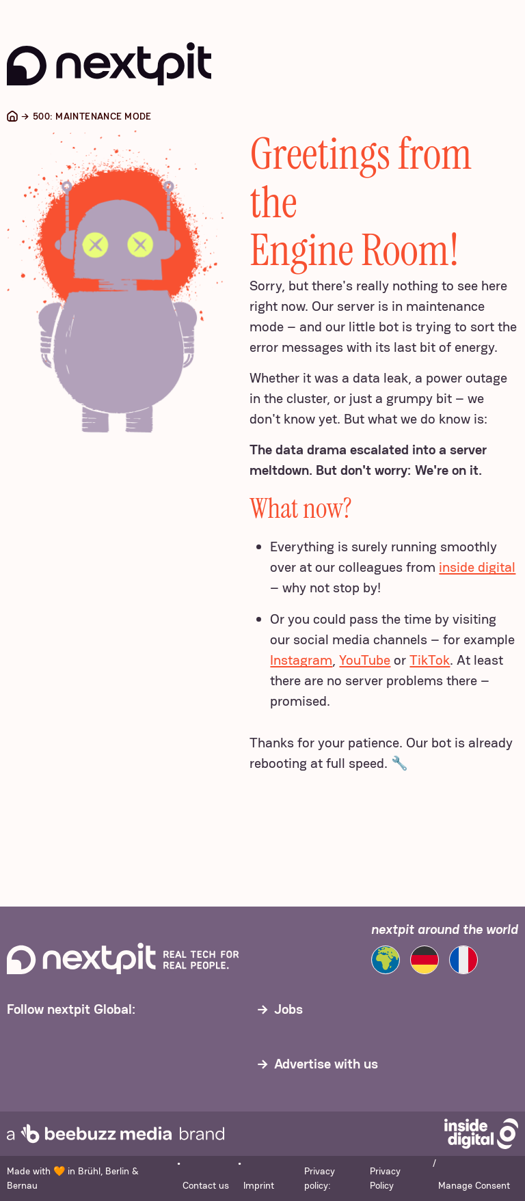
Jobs (288, 1009)
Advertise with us (326, 1064)
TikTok (429, 660)
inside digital (477, 567)
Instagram (301, 660)
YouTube (364, 660)
